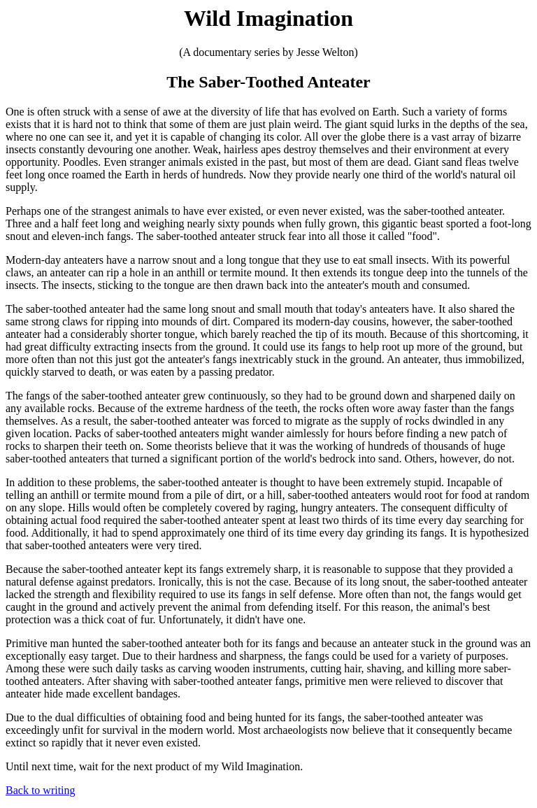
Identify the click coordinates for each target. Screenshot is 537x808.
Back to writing (41, 790)
